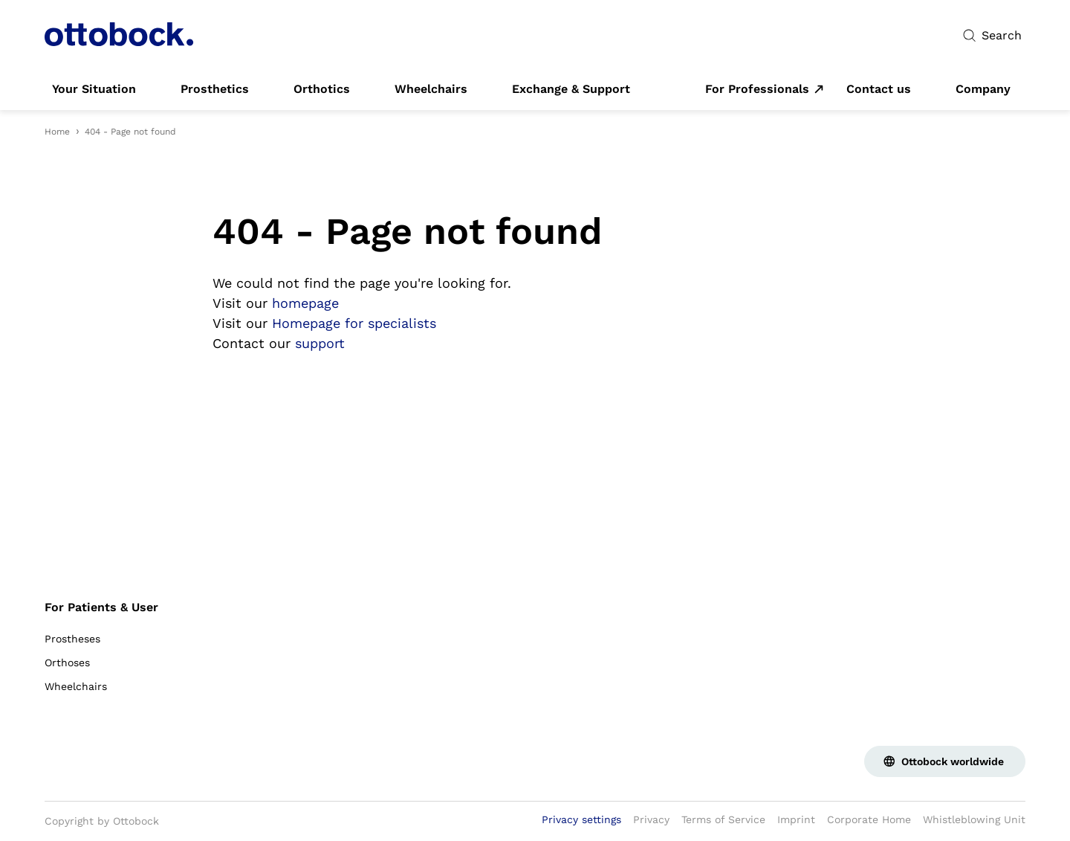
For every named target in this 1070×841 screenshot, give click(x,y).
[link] (94, 89)
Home (57, 131)
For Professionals (757, 89)
